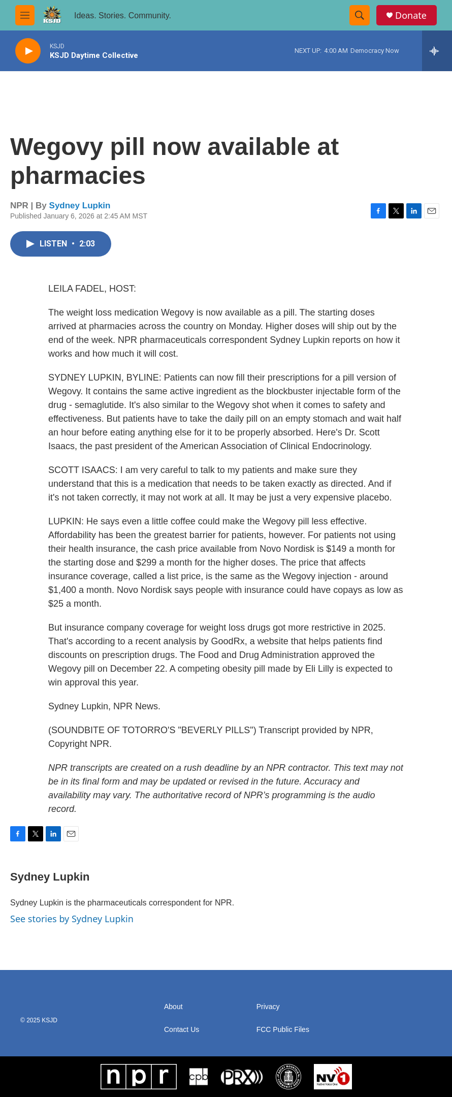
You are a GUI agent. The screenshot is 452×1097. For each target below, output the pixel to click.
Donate (411, 15)
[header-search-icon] (359, 15)
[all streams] (437, 50)
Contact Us (181, 1029)
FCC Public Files (282, 1029)
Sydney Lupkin (80, 205)
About (173, 1007)
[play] (28, 51)
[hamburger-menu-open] (25, 15)
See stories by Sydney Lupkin (72, 919)
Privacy (268, 1007)
